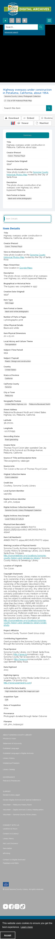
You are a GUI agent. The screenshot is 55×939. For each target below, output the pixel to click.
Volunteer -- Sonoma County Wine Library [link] (20, 815)
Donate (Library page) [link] (11, 795)
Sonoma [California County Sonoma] (8, 387)
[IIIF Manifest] (43, 123)
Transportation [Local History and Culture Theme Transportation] (10, 344)
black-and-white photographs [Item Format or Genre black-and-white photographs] (19, 198)
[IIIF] (13, 123)
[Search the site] (22, 27)
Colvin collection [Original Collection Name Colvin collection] (11, 477)
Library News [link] (8, 839)
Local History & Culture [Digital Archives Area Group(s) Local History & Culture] (14, 519)
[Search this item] (24, 108)
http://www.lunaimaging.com (17, 683)
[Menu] (49, 20)
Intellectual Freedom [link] (11, 763)
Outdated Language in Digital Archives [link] (18, 753)
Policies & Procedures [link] (11, 781)
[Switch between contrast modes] (24, 20)
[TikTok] (22, 906)
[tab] (27, 135)
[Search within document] (49, 108)
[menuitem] (27, 738)
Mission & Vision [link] (9, 738)
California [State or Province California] (8, 378)
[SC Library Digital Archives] (27, 9)
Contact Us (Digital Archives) (14, 860)
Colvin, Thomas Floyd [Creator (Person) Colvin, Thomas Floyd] (16, 156)
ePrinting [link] (6, 853)
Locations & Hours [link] (10, 829)
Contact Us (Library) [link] (10, 834)
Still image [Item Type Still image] (9, 303)
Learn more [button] (27, 927)
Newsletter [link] (7, 848)
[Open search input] (5, 20)
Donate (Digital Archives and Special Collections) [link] (22, 800)
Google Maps (25, 268)
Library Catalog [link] (9, 769)
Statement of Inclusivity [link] (12, 743)
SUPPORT (7, 791)
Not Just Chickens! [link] (10, 843)
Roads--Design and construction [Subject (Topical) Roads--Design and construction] (18, 361)
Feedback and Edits (11, 863)
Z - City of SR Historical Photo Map (18, 101)
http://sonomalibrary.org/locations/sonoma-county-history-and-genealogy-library (25, 556)
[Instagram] (17, 906)
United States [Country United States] (10, 370)
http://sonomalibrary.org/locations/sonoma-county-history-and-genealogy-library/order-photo (25, 622)
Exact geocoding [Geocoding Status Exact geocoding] (11, 440)
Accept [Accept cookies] (7, 935)
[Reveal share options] (12, 20)
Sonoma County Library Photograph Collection (22, 96)
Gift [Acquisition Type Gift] (6, 700)
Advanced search (11, 32)
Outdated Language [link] (11, 748)
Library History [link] (9, 758)
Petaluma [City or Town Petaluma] (9, 396)
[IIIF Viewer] (24, 123)
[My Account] (18, 20)
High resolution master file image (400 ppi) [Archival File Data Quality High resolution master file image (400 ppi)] (22, 691)
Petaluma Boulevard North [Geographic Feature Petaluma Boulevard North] (39, 404)
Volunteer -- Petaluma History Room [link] (17, 805)
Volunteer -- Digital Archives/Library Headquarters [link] (23, 810)
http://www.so (20, 654)
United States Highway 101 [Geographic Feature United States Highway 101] (16, 404)
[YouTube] (5, 906)
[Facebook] (11, 906)
